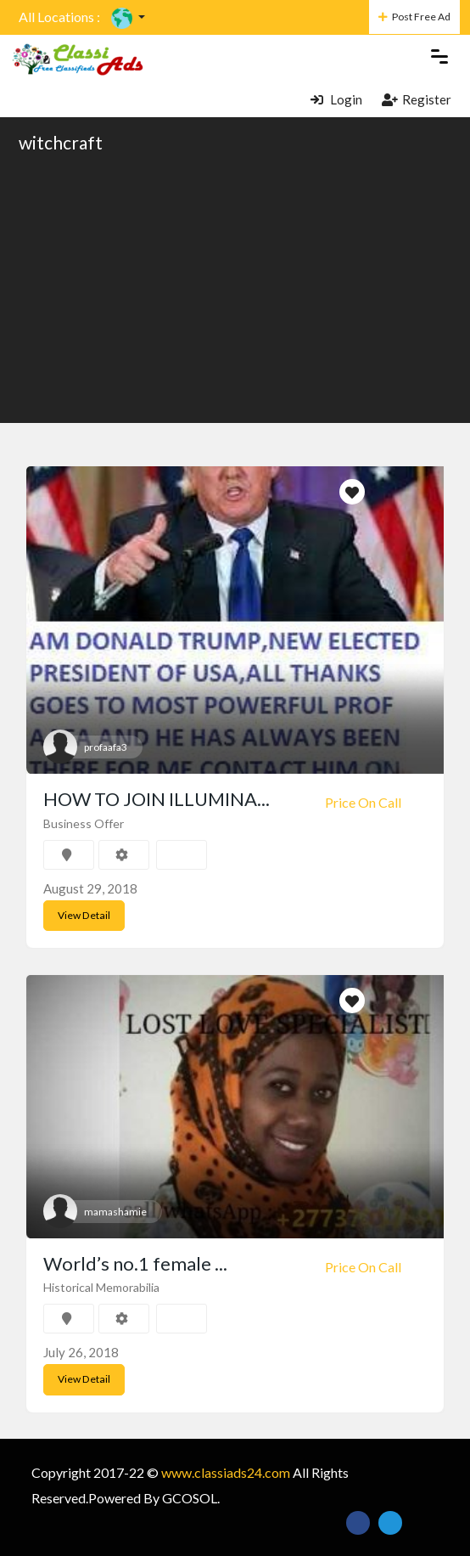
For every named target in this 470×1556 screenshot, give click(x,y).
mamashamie (115, 1210)
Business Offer (83, 823)
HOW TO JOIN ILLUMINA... (156, 798)
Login (336, 98)
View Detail (83, 915)
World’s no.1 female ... (135, 1262)
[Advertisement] (235, 287)
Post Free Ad (414, 16)
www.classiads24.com (225, 1471)
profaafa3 (105, 747)
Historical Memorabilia (101, 1287)
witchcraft (61, 142)
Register (416, 98)
